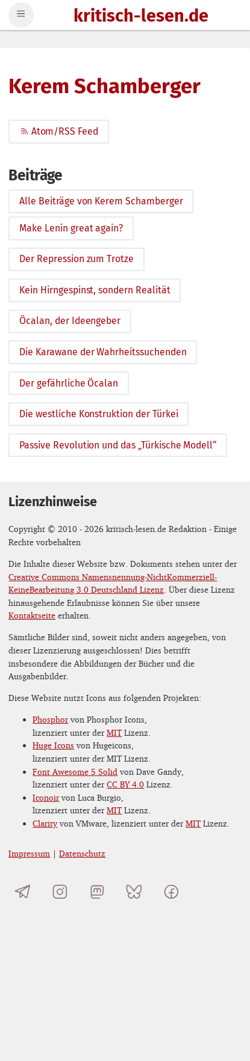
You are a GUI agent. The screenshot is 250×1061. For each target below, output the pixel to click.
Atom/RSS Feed (58, 131)
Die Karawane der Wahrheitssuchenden (102, 352)
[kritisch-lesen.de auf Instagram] (60, 892)
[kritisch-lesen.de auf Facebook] (171, 892)
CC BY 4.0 (125, 784)
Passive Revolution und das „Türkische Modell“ (117, 445)
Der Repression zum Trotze (76, 258)
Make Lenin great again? (71, 228)
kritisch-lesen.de (140, 16)
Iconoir (46, 797)
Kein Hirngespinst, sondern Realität (94, 290)
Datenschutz (82, 853)
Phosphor (50, 719)
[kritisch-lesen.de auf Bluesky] (134, 892)
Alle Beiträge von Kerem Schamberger (101, 201)
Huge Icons (53, 745)
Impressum (29, 853)
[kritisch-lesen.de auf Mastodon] (97, 892)
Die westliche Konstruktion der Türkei (98, 414)
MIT (114, 732)
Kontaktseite (31, 615)
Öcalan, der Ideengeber (69, 320)
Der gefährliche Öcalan (68, 383)
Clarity (45, 823)
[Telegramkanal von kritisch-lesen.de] (22, 892)
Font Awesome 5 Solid (75, 771)
